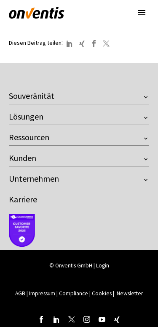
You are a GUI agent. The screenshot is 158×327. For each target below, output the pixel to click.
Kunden (22, 158)
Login (102, 265)
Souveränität (31, 95)
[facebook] (41, 319)
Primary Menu (141, 12)
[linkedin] (56, 319)
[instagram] (86, 319)
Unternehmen (34, 178)
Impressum (42, 293)
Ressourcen (29, 137)
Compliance (73, 293)
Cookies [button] (102, 293)
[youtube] (102, 319)
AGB (20, 293)
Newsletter (130, 293)
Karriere (23, 199)
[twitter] (71, 319)
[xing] (117, 319)
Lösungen (26, 116)
